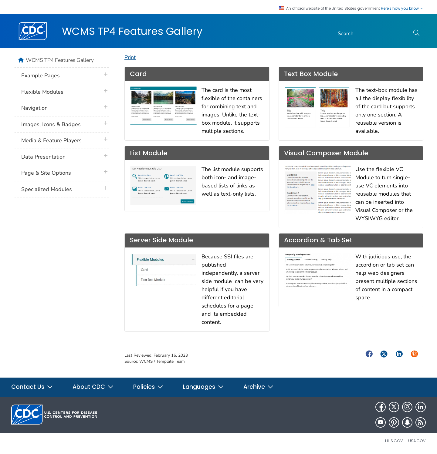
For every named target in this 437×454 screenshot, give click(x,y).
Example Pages (40, 75)
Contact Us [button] (32, 387)
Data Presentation (43, 156)
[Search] (372, 33)
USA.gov (417, 441)
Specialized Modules (46, 189)
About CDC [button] (93, 387)
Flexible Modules (42, 92)
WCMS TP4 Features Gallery (132, 31)
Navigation (34, 108)
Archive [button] (258, 387)
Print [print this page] (130, 57)
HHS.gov (394, 441)
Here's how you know (402, 8)
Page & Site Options (46, 173)
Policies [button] (148, 387)
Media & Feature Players (51, 140)
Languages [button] (203, 387)
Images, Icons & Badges (51, 124)
